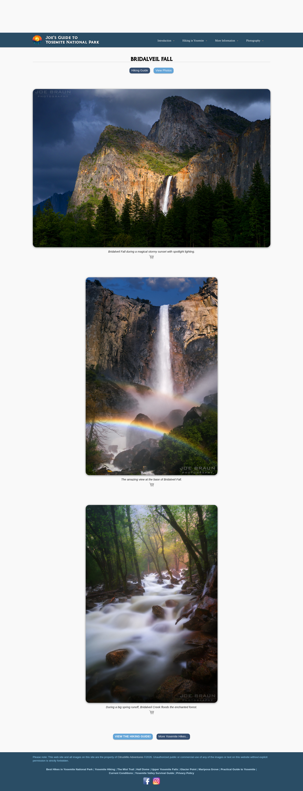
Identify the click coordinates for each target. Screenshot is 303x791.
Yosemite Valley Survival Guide (154, 773)
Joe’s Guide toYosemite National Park (72, 40)
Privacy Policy (185, 773)
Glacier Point (188, 769)
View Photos (164, 70)
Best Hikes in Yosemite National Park (69, 769)
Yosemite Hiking (105, 769)
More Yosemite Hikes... (173, 736)
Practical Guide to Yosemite (238, 769)
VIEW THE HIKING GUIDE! (133, 736)
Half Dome (142, 769)
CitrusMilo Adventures (130, 757)
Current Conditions (121, 773)
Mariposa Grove (209, 769)
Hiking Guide (139, 70)
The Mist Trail (125, 769)
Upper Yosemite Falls (164, 769)
